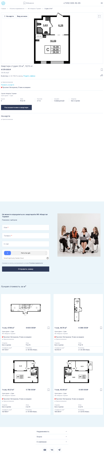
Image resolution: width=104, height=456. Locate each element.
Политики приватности (36, 263)
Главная (3, 8)
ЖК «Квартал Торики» (34, 8)
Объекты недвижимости (16, 8)
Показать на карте (7, 85)
